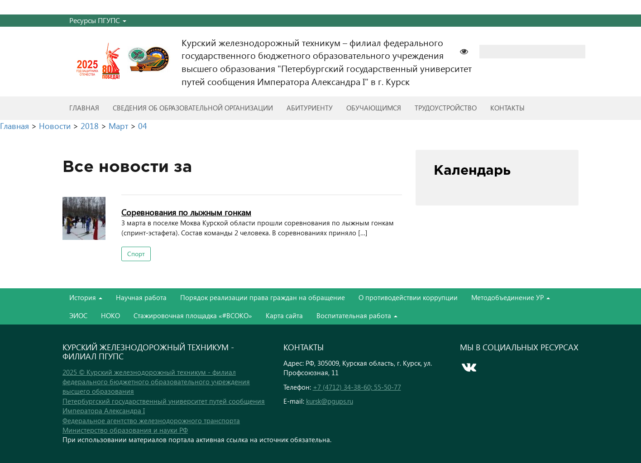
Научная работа (141, 297)
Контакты (507, 107)
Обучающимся (373, 107)
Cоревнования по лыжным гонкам (186, 212)
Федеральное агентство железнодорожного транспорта (151, 420)
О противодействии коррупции (408, 297)
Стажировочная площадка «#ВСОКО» (193, 315)
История (85, 297)
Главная (84, 107)
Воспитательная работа (356, 315)
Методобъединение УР (510, 297)
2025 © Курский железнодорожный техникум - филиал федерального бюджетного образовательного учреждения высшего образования (156, 382)
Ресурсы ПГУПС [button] (97, 20)
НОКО (110, 315)
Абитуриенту (310, 107)
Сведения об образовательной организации (193, 107)
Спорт (136, 253)
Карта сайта (284, 315)
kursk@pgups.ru (329, 401)
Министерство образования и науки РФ (125, 429)
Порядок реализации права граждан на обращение (262, 297)
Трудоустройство (446, 107)
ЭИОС (78, 315)
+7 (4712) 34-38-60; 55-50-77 (357, 386)
